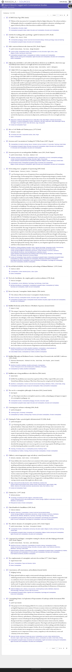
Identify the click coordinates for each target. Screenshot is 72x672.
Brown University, (15, 297)
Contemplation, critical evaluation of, (47, 348)
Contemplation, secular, (16, 283)
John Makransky (34, 543)
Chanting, (13, 448)
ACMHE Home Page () (19, 17)
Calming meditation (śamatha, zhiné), (25, 247)
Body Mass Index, (38, 119)
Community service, (30, 636)
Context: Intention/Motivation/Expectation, (21, 249)
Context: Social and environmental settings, (33, 40)
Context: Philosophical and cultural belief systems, (44, 249)
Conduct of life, (14, 51)
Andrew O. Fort (34, 155)
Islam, (56, 51)
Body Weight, (46, 119)
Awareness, (18, 512)
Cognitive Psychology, (40, 247)
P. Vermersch (34, 171)
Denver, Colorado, (33, 144)
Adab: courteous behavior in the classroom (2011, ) (27, 46)
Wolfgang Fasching (16, 572)
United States (28, 53)
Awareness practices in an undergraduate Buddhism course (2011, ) (32, 152)
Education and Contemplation (52, 30)
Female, (31, 484)
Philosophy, (13, 255)
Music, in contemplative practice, (30, 448)
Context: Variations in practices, (45, 250)
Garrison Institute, (41, 144)
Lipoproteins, (48, 121)
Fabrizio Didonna (15, 510)
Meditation (43, 349)
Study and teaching (59, 40)
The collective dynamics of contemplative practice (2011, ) (29, 524)
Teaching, (56, 144)
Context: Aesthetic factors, (25, 271)
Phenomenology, (58, 253)
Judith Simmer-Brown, (17, 49)
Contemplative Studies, (24, 51)
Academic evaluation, (16, 157)
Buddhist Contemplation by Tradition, (29, 550)
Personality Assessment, (25, 486)
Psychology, (19, 255)
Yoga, (37, 123)
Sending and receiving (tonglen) (30, 255)
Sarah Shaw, (39, 360)
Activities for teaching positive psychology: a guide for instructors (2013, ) (31, 35)
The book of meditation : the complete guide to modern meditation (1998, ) (31, 278)
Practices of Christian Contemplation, (40, 414)
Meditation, (39, 160)
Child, (30, 483)
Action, (12, 563)
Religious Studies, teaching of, (18, 53)
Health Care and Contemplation (32, 287)
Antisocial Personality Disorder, (21, 483)
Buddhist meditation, (33, 348)
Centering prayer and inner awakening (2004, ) (23, 407)
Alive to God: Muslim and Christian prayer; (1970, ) (25, 129)
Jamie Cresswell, (55, 360)
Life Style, (43, 121)
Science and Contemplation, (17, 261)
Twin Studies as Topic (48, 486)
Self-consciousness (33, 590)
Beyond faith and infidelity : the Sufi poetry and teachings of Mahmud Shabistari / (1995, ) (35, 266)
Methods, (21, 515)
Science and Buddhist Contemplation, (39, 260)
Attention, (13, 512)
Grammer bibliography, (23, 121)
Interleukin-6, (37, 121)
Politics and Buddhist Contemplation (48, 386)
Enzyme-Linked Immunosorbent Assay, (20, 484)
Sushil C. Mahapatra (52, 67)
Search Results (11, 7)
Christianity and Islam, (16, 134)
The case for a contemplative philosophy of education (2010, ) (30, 390)
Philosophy (43, 366)
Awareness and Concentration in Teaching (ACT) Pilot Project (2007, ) (31, 141)
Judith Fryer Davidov (16, 603)
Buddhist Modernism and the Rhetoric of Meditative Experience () (31, 306)
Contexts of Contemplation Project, (19, 257)
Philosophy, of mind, (24, 590)
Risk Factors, (33, 123)
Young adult (42, 123)
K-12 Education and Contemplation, (19, 148)
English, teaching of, (25, 638)
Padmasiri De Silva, (30, 360)
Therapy (52, 515)
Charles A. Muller (15, 269)
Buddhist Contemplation (29, 261)
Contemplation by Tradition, (33, 55)
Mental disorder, (15, 515)
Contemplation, (14, 28)
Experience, (56, 250)
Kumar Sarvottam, (16, 67)
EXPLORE (63, 2)
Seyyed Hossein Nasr (16, 560)
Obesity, (63, 121)
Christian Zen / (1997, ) (17, 492)
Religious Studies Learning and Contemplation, (21, 56)
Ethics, (52, 51)
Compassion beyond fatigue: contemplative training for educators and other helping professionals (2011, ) (36, 539)
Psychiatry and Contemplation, (18, 287)
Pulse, (28, 123)
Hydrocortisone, (42, 484)
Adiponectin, (14, 119)
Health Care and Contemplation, (18, 519)
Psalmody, (40, 448)
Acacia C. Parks (23, 37)
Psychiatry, (33, 515)
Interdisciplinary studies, (42, 589)
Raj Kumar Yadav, (34, 67)
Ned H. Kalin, (25, 458)
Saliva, (41, 486)
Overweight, (13, 123)
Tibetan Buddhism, (15, 550)
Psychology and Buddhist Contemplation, (20, 260)
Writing (61, 638)
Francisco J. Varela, (25, 171)
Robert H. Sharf (15, 308)
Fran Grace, (26, 49)
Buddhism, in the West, (22, 348)
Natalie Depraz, (15, 171)
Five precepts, (44, 159)
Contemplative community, (28, 529)
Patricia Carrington (16, 280)
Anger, (12, 483)
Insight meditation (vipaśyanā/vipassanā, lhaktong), (23, 160)
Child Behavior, (36, 483)
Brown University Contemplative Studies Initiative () (27, 291)
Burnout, (18, 545)
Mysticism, (56, 589)
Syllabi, (50, 638)
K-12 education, (50, 144)
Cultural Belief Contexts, (16, 351)
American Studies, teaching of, (18, 636)
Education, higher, (46, 51)
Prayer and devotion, (27, 563)
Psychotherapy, (38, 283)
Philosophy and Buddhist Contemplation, (48, 258)
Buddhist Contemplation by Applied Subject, (37, 257)
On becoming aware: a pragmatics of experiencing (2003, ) (27, 169)
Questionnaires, (35, 486)
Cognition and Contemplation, (34, 592)
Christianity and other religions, (24, 497)
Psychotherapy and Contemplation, (50, 517)
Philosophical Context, (16, 503)
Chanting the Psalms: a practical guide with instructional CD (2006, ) (29, 419)
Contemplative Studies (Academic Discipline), (37, 299)
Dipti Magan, (25, 67)
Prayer (37, 134)
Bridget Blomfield (34, 49)
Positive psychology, (49, 40)
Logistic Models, (50, 484)
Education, (37, 400)
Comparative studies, (27, 134)
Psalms (45, 448)
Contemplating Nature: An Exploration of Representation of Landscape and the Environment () (37, 599)
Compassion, (24, 545)
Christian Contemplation (55, 414)
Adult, (24, 119)
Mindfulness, (51, 253)
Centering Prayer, (28, 414)
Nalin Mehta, (42, 67)
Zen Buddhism (20, 500)
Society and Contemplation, (33, 386)
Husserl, (45, 252)
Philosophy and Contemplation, (31, 258)
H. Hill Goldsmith (34, 458)
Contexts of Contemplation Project (18, 125)
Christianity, (22, 412)
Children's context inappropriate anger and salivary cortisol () (30, 455)
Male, (53, 121)
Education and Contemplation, (57, 56)
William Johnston (15, 495)
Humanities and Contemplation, (47, 55)
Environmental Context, (16, 162)
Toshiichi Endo (14, 362)
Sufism (36, 271)
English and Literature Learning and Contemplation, (54, 640)
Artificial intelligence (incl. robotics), (19, 589)
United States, (58, 384)
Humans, (31, 121)
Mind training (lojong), (41, 253)
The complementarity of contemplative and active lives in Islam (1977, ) (33, 558)
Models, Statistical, (15, 486)
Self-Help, (13, 285)
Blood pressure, (30, 119)
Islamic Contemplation (16, 58)
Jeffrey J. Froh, (15, 37)
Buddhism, (24, 157)
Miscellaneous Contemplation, (22, 285)
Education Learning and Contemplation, (36, 146)
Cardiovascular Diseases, (55, 119)
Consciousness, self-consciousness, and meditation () (28, 570)
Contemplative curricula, (36, 51)
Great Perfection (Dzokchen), (17, 252)
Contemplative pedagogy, (17, 40)
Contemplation (29, 412)
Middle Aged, (58, 121)
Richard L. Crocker (16, 132)
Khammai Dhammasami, (17, 360)
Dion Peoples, (47, 360)
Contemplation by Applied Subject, (19, 30)
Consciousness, (60, 247)
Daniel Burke (14, 376)
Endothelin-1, (14, 121)
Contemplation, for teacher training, (19, 144)
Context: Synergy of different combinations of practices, (24, 250)
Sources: (4, 7)
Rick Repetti (14, 393)
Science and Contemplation (47, 519)
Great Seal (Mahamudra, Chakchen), (33, 252)
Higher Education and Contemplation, (36, 30)
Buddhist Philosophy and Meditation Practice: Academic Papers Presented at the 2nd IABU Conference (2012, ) (38, 357)
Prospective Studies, (21, 123)
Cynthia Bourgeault (16, 410)
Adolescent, (20, 119)
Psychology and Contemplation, (55, 260)
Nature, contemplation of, (42, 638)
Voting (63, 384)
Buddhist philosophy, (32, 365)
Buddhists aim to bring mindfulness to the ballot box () (27, 373)
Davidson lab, (43, 483)
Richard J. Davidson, (16, 458)
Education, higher (23, 28)
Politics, (53, 384)
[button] (70, 1)
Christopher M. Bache (35, 526)
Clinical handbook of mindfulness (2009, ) (22, 507)
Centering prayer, (15, 412)
